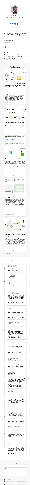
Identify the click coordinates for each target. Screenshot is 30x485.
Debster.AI (9, 309)
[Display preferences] (28, 1)
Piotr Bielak (15, 1)
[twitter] (14, 24)
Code (10, 102)
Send (5, 477)
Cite (7, 102)
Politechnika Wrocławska (12, 276)
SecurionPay (10, 343)
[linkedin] (17, 24)
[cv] (19, 24)
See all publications (8, 253)
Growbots (9, 323)
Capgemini (9, 427)
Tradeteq (9, 359)
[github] (16, 24)
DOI (12, 139)
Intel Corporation (10, 410)
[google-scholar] (12, 24)
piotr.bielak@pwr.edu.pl (9, 479)
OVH (8, 392)
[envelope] (10, 24)
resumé (10, 42)
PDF (5, 102)
